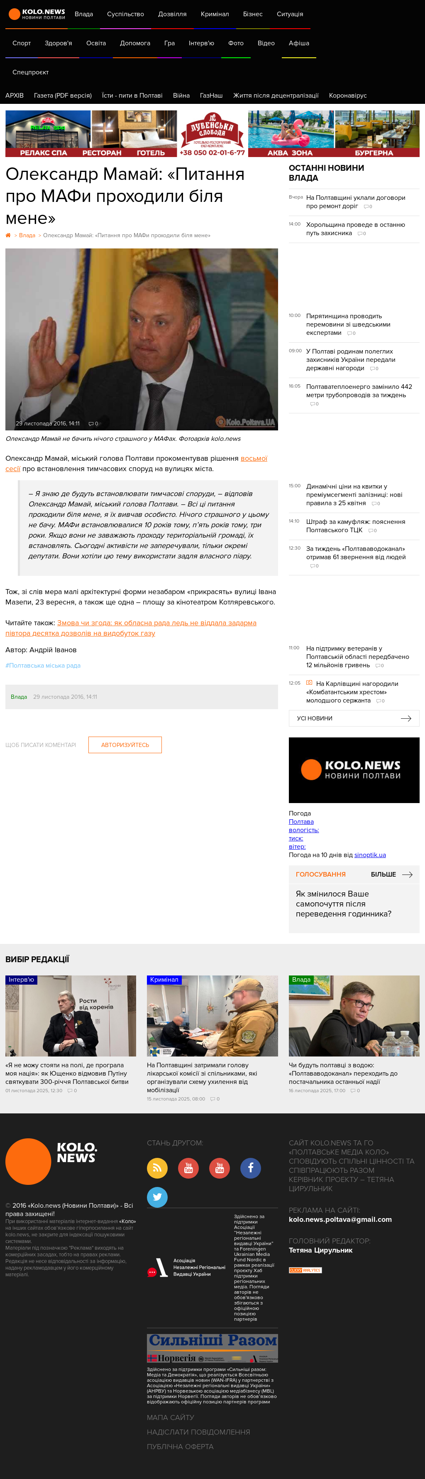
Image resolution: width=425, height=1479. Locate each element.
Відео (266, 43)
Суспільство (125, 14)
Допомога (135, 43)
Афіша (299, 43)
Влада (84, 14)
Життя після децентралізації (276, 95)
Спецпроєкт (30, 72)
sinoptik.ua (370, 855)
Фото (236, 43)
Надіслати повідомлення (198, 1432)
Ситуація (290, 14)
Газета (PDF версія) (63, 95)
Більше (383, 874)
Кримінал (215, 14)
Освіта (96, 43)
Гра (169, 43)
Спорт (21, 43)
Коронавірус (348, 95)
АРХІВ (14, 95)
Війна (181, 95)
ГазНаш (211, 95)
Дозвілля (172, 14)
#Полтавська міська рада (43, 665)
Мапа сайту (170, 1417)
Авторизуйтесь (125, 745)
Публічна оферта (180, 1446)
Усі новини (314, 718)
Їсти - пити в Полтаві (132, 95)
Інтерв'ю (201, 43)
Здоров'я (58, 43)
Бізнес (253, 14)
